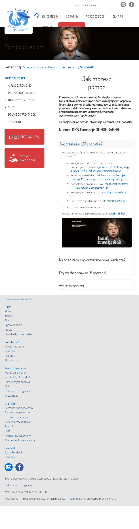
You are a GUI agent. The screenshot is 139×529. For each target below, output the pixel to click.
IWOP (111, 521)
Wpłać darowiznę (28, 158)
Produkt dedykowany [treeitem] (18, 458)
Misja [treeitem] (8, 334)
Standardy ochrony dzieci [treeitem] (20, 357)
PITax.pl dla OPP (76, 521)
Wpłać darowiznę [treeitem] (71, 26)
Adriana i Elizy (121, 227)
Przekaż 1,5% (29, 137)
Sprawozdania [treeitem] (13, 348)
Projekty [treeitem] (10, 378)
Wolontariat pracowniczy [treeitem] (20, 463)
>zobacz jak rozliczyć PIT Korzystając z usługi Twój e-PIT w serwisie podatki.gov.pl (96, 172)
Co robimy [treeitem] (72, 16)
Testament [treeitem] (14, 122)
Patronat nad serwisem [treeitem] (19, 431)
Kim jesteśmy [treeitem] (50, 16)
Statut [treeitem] (8, 343)
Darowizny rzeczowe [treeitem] (21, 100)
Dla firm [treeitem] (118, 16)
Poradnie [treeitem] (10, 374)
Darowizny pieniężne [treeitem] (17, 435)
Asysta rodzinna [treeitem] (14, 369)
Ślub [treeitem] (11, 107)
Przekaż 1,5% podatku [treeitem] (21, 93)
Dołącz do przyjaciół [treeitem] (21, 114)
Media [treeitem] (8, 352)
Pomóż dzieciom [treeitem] (95, 16)
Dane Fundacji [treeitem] (13, 475)
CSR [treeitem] (7, 454)
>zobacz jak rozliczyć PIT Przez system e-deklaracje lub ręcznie (101, 184)
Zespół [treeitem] (9, 339)
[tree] (24, 100)
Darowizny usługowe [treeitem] (17, 440)
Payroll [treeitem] (9, 449)
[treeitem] (37, 16)
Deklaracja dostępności (19, 508)
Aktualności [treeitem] (12, 383)
